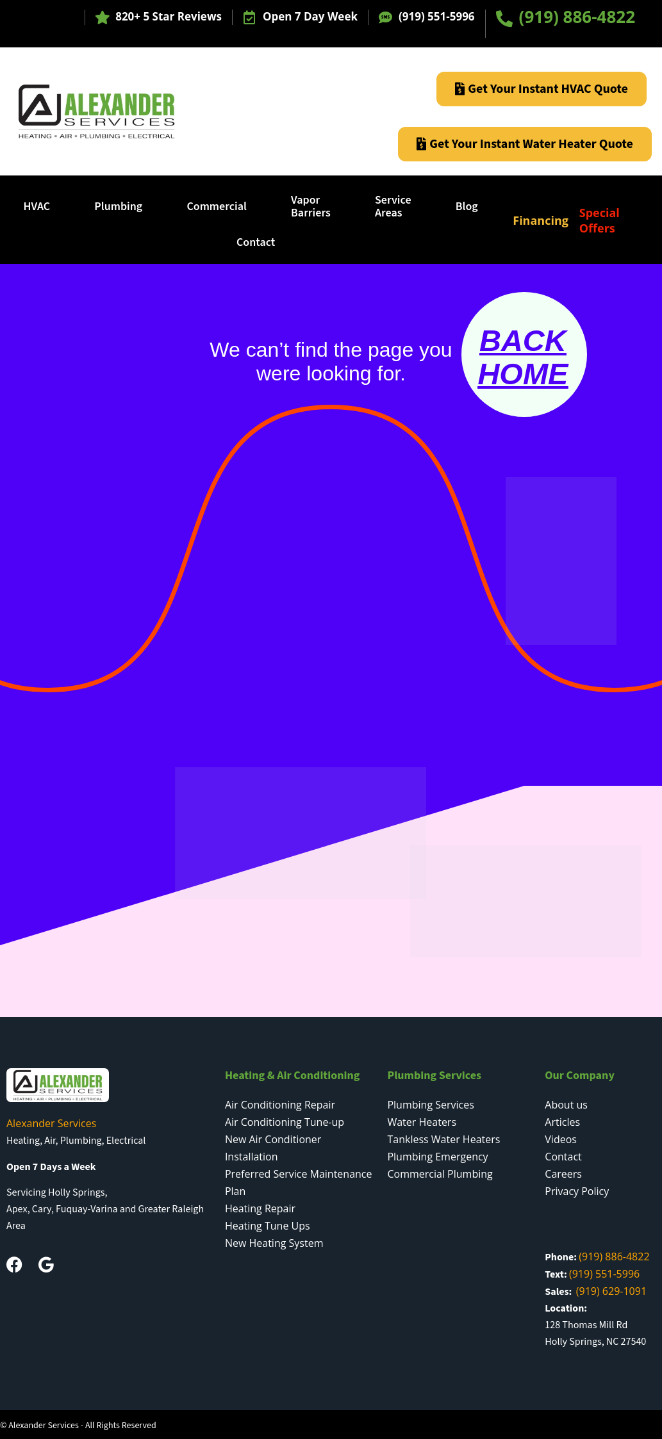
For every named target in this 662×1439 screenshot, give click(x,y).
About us (566, 1105)
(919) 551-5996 (437, 16)
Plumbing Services (430, 1105)
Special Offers (599, 220)
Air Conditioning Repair (280, 1105)
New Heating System (274, 1243)
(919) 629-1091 (611, 1291)
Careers (563, 1174)
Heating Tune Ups (267, 1226)
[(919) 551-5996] (385, 17)
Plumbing (118, 207)
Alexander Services (51, 1123)
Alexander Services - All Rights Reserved (82, 1425)
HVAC (37, 207)
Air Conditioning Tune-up (284, 1122)
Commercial (216, 207)
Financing (540, 220)
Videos (561, 1139)
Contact (255, 242)
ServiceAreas (393, 206)
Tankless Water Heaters (443, 1139)
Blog (467, 207)
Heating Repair (260, 1208)
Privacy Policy (577, 1191)
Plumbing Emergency (437, 1157)
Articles (562, 1122)
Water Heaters (421, 1122)
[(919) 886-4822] (504, 18)
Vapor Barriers (311, 206)
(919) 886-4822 (577, 16)
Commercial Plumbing (439, 1174)
